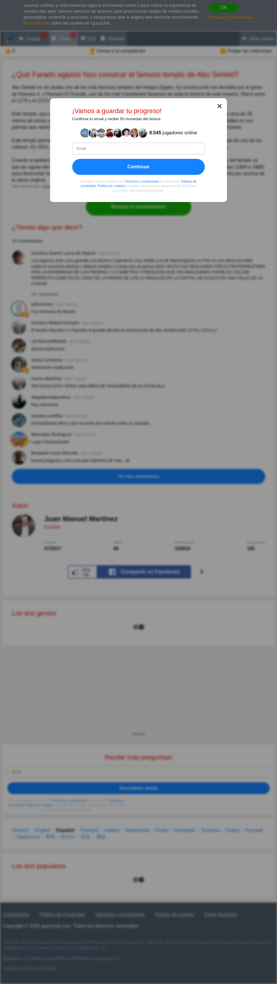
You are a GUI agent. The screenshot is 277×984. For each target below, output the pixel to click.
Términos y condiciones (142, 181)
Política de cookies (111, 186)
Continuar (138, 166)
